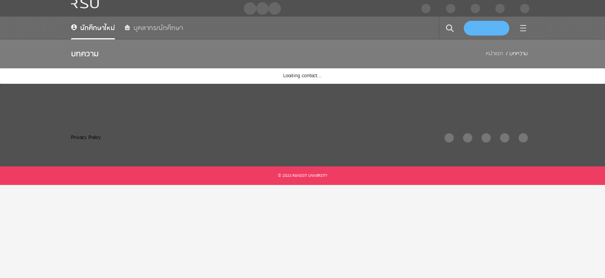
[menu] (523, 28)
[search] (450, 28)
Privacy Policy (86, 137)
